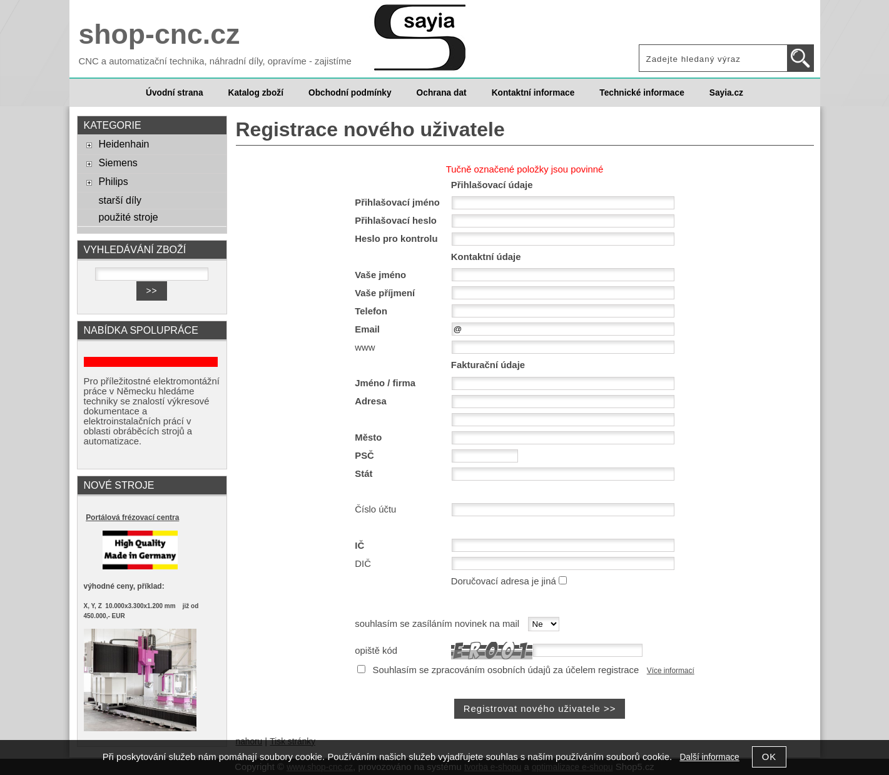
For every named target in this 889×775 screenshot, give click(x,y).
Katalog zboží (255, 93)
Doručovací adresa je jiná (503, 581)
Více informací (670, 670)
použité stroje (128, 216)
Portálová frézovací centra (132, 517)
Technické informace (641, 93)
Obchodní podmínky (350, 93)
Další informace (709, 757)
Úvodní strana (174, 93)
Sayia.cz (726, 93)
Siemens (117, 162)
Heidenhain (123, 143)
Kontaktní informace (533, 93)
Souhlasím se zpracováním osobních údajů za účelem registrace (506, 670)
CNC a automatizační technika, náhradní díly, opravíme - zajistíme (215, 61)
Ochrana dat (442, 93)
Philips (113, 181)
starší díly (119, 200)
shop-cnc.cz (159, 34)
